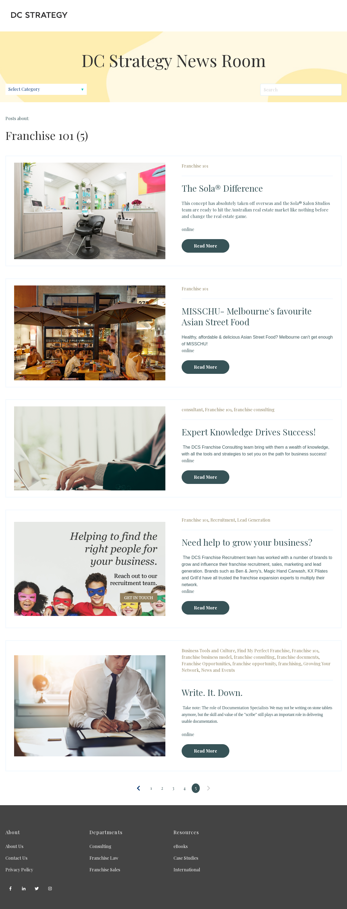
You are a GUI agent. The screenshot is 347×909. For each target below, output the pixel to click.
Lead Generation (253, 520)
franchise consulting (254, 409)
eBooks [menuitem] (181, 846)
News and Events (218, 670)
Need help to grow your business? (247, 542)
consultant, (193, 409)
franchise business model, (207, 657)
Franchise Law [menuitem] (103, 858)
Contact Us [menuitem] (16, 858)
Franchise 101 (195, 166)
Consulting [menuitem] (100, 846)
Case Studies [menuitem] (186, 858)
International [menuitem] (187, 869)
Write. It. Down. (212, 692)
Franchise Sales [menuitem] (104, 869)
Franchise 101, (219, 409)
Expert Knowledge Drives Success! (249, 432)
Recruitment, (223, 520)
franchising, (290, 663)
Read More (205, 246)
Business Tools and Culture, (209, 650)
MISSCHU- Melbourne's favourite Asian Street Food (247, 316)
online (188, 229)
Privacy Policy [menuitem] (19, 869)
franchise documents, (298, 657)
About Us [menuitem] (14, 846)
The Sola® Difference (222, 188)
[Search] (301, 90)
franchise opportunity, (254, 663)
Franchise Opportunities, (206, 663)
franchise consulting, (255, 657)
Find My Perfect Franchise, (264, 650)
